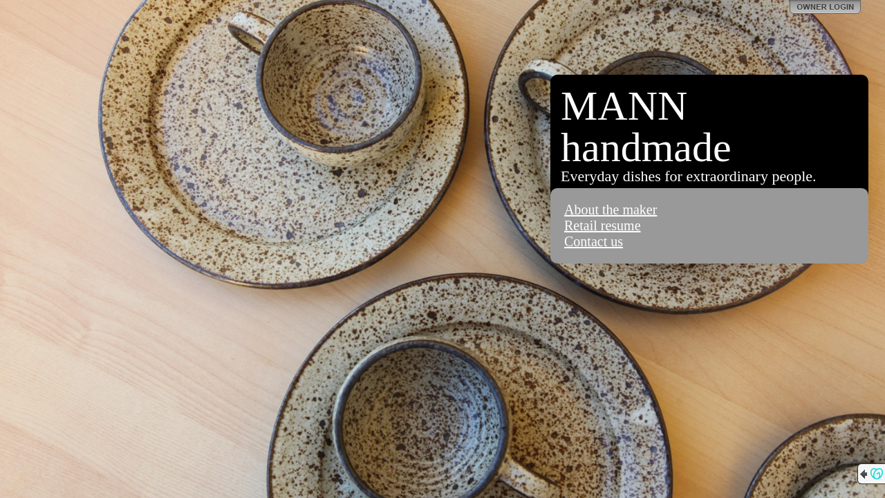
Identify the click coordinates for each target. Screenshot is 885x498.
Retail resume (602, 225)
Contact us (593, 241)
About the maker (610, 209)
